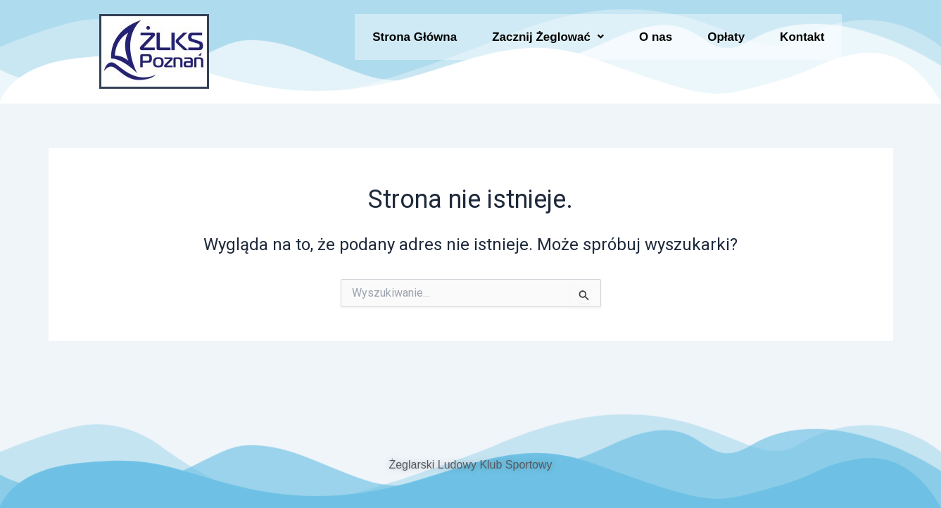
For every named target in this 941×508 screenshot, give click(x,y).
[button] (547, 41)
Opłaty (726, 41)
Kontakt (802, 41)
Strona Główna (414, 41)
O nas (655, 41)
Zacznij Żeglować (548, 41)
